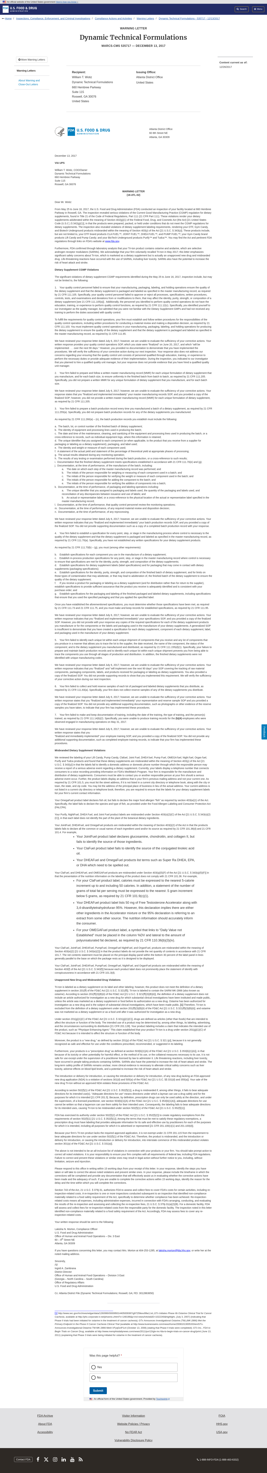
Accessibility (45, 1432)
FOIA (221, 1415)
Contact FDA (23, 1459)
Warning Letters (145, 18)
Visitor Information (133, 1415)
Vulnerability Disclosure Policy (133, 1440)
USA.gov (222, 1432)
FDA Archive (45, 1415)
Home (8, 18)
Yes (99, 1367)
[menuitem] (235, 66)
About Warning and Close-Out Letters (29, 82)
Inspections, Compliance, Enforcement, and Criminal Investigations (53, 18)
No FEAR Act (133, 1432)
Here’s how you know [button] (67, 2)
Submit (98, 1390)
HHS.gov (222, 1423)
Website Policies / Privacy (133, 1423)
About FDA (45, 1423)
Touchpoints (161, 1399)
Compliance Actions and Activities (113, 18)
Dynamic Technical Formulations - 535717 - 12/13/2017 (189, 18)
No (99, 1377)
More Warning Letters (31, 59)
